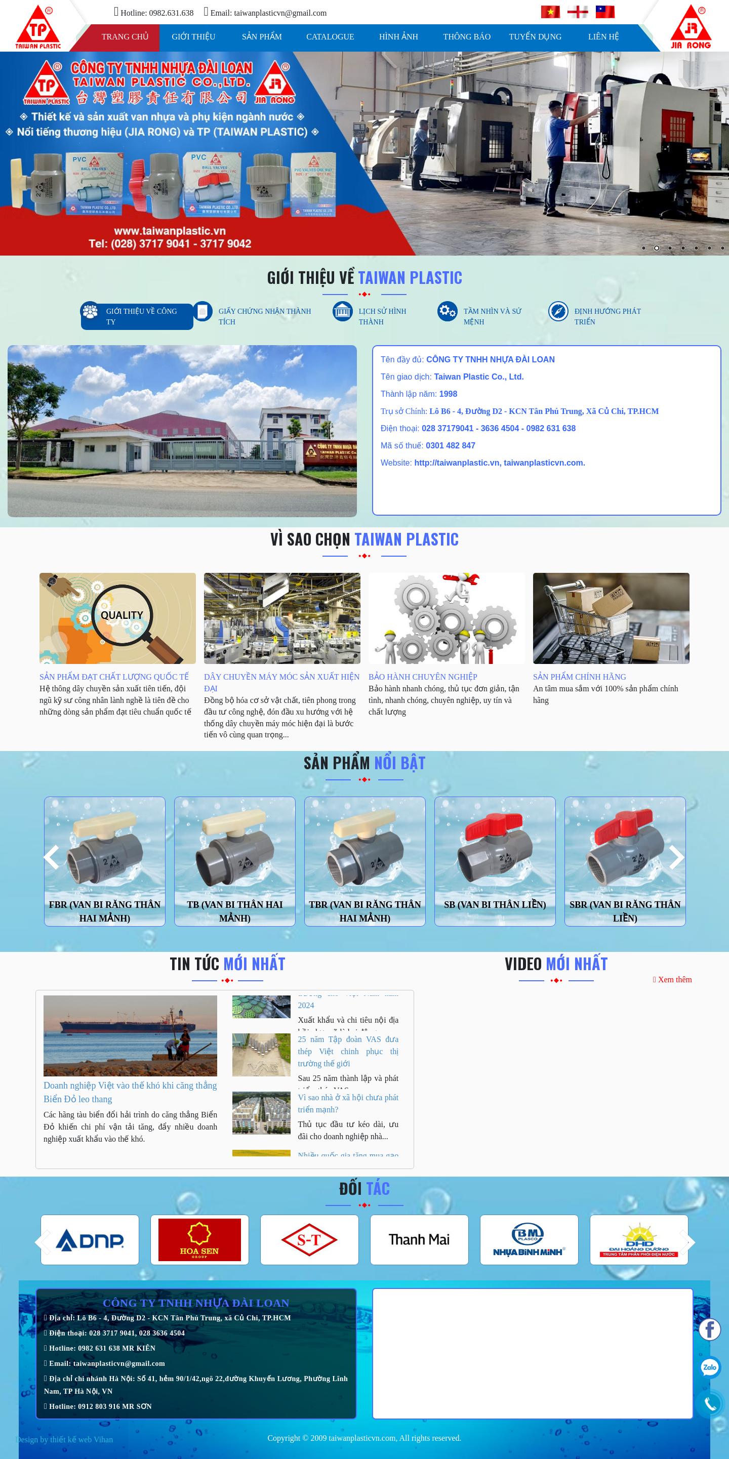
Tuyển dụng (535, 36)
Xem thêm (672, 979)
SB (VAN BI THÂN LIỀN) (495, 905)
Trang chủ (125, 36)
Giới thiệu (193, 36)
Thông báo (467, 36)
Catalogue (330, 36)
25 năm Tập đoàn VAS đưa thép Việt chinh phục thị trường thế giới (348, 1063)
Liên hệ (603, 36)
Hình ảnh (398, 36)
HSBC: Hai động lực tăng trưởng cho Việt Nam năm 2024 (348, 1005)
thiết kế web (71, 1439)
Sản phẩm (262, 36)
